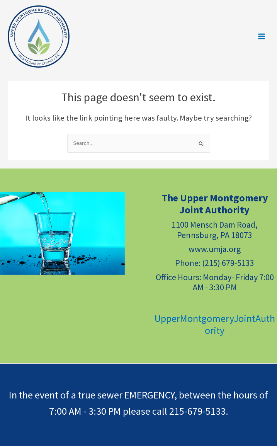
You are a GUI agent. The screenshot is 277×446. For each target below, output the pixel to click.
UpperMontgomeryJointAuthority (215, 324)
